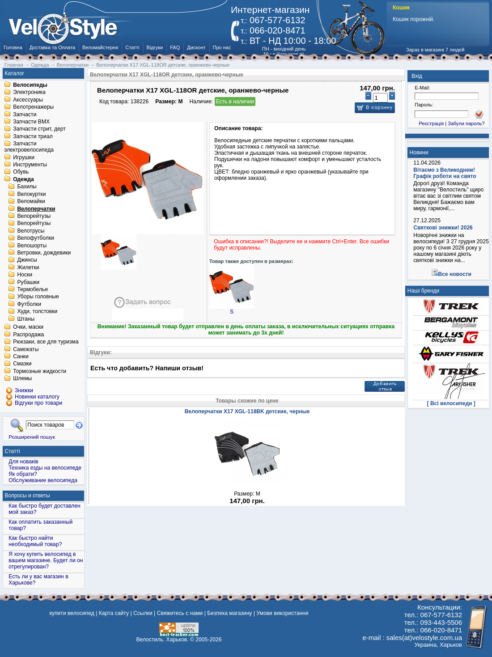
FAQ (175, 47)
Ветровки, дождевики (44, 253)
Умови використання (282, 613)
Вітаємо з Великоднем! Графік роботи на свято (444, 173)
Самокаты (25, 349)
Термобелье (32, 289)
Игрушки (23, 157)
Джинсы (27, 260)
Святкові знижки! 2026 (443, 228)
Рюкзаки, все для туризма (45, 342)
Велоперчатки (36, 209)
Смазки (22, 364)
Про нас (222, 47)
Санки (21, 356)
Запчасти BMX (31, 122)
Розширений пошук (31, 437)
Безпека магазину (229, 613)
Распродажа (28, 334)
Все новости (454, 274)
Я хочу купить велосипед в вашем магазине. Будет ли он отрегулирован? (45, 560)
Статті (132, 47)
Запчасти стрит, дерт (39, 129)
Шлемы (22, 379)
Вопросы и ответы (27, 495)
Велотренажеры (33, 107)
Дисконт (196, 47)
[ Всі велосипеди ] (451, 403)
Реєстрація (431, 123)
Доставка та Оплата (52, 47)
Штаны (25, 319)
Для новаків (23, 461)
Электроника (29, 92)
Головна (13, 47)
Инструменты (30, 164)
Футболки (29, 304)
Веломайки (31, 202)
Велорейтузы (34, 216)
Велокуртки (31, 194)
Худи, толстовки (37, 312)
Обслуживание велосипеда (42, 480)
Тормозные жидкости (39, 371)
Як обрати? (22, 474)
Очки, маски (28, 327)
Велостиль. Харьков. (162, 639)
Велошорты (32, 245)
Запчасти (24, 114)
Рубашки (28, 282)
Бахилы (26, 187)
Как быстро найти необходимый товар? (35, 541)
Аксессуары (28, 100)
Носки (24, 275)
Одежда (23, 179)
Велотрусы (30, 231)
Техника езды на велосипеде (44, 468)
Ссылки (143, 613)
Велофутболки (35, 238)
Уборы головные (38, 297)
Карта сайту (114, 613)
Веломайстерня (100, 47)
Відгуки (155, 47)
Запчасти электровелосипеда (29, 147)
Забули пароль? (466, 123)
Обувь (21, 172)
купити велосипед (71, 613)
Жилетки (28, 267)
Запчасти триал (33, 136)
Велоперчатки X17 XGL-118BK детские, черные (247, 411)
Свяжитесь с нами (180, 613)
